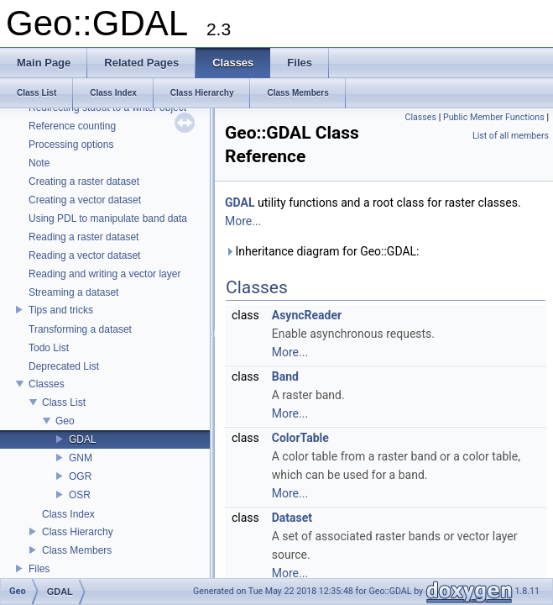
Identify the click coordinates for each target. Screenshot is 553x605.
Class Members (77, 550)
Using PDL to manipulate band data (108, 218)
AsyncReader (307, 315)
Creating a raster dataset (84, 181)
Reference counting (72, 126)
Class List (64, 402)
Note (39, 163)
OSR (80, 495)
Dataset (292, 517)
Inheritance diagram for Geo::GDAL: (322, 251)
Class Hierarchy (77, 532)
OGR (80, 476)
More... (243, 221)
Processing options (71, 144)
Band (285, 376)
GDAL (83, 439)
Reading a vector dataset (84, 255)
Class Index (68, 514)
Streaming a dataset (73, 292)
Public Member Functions (494, 117)
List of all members (510, 135)
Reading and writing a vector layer (104, 274)
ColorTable (300, 438)
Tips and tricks (61, 310)
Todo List (49, 348)
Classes (47, 384)
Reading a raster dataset (83, 237)
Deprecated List (64, 366)
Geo (65, 421)
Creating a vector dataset (85, 200)
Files (39, 569)
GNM (80, 458)
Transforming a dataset (80, 329)
